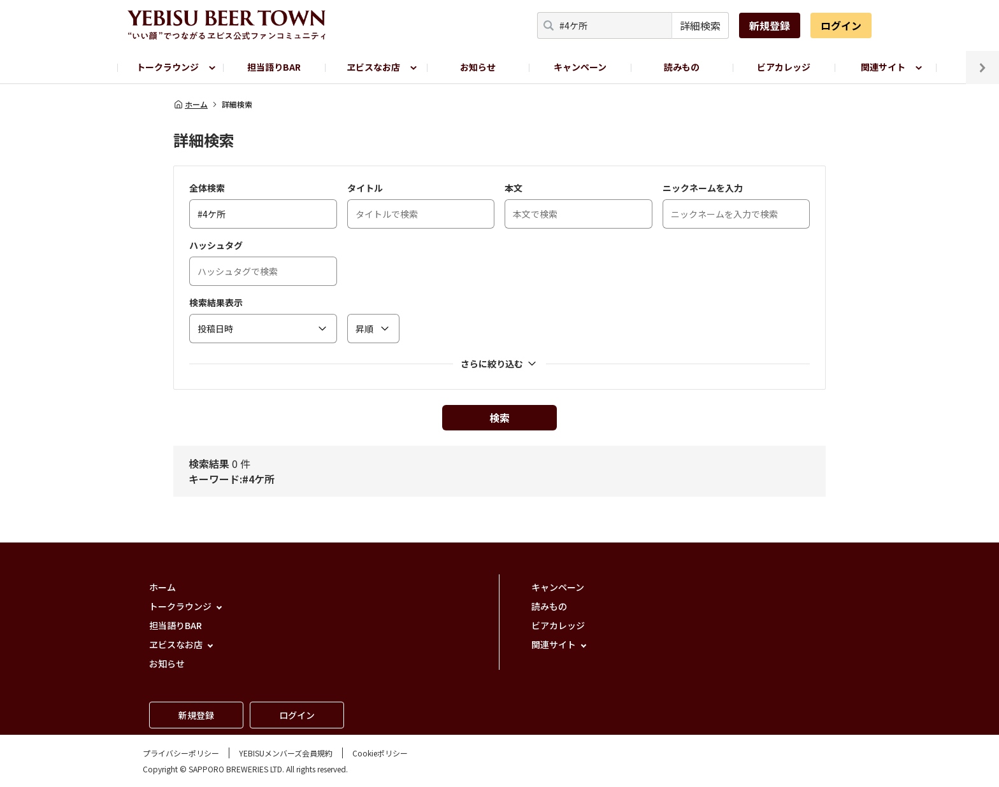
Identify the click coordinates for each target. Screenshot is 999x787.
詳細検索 (700, 25)
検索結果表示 (216, 302)
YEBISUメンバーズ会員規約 (286, 753)
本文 (513, 187)
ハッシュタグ (216, 245)
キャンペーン (580, 66)
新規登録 (769, 25)
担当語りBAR (274, 66)
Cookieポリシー (380, 753)
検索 (499, 417)
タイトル (365, 187)
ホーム (190, 104)
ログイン (841, 25)
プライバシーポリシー (181, 753)
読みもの (682, 66)
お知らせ (478, 66)
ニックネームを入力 (703, 187)
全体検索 (207, 187)
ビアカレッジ (783, 66)
